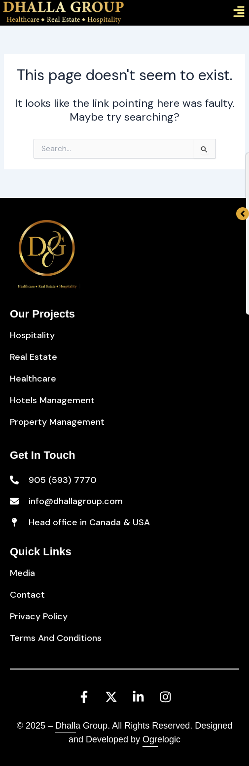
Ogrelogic (161, 739)
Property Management (57, 422)
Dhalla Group (81, 726)
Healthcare (33, 378)
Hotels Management (52, 400)
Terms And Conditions (56, 638)
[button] (239, 13)
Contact (27, 595)
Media (22, 573)
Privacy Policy (39, 616)
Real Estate (33, 357)
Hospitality (32, 335)
